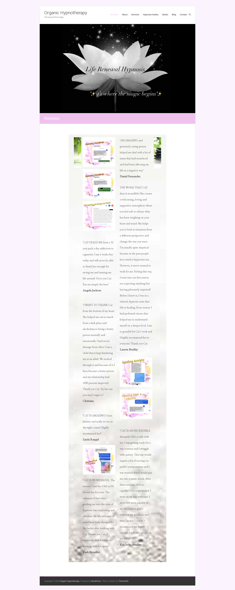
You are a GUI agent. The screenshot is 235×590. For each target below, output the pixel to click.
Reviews (114, 14)
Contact (183, 14)
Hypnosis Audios (151, 14)
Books (165, 14)
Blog (174, 14)
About (125, 14)
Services (135, 14)
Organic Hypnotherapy (65, 12)
